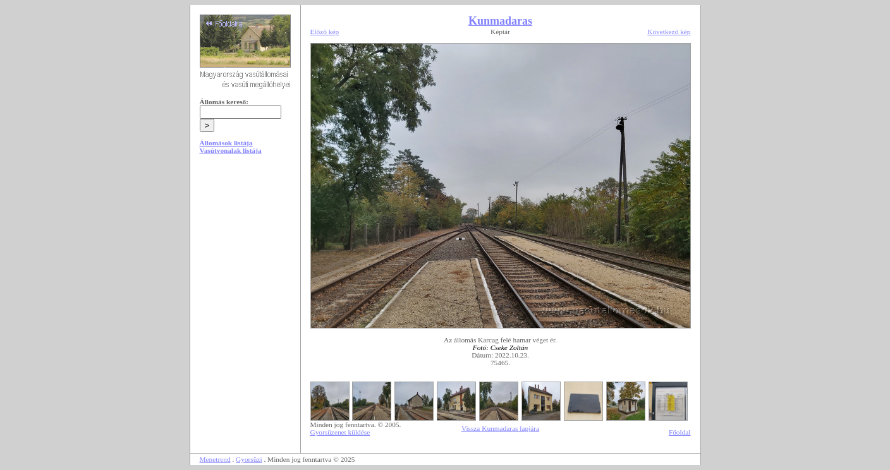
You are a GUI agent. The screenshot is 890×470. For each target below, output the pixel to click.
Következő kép (668, 31)
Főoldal (680, 432)
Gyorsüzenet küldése (340, 432)
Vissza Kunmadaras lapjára (500, 428)
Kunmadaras (500, 21)
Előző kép (324, 31)
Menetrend (215, 459)
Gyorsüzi (249, 459)
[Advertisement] (245, 260)
